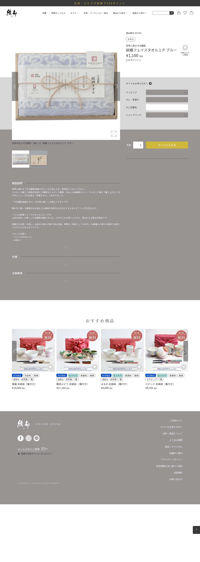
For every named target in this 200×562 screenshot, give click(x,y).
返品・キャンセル (173, 446)
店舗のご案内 (175, 453)
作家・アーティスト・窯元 (96, 13)
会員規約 (178, 472)
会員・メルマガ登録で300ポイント (100, 3)
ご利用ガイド (175, 420)
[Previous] (15, 86)
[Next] (117, 86)
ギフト (74, 13)
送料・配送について (172, 433)
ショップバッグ (133, 115)
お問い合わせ (175, 479)
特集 (44, 13)
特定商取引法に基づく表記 (169, 466)
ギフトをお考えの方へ (137, 83)
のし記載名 (131, 107)
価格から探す (140, 13)
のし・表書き (132, 99)
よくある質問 (175, 440)
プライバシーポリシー (171, 459)
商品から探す (120, 13)
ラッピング (131, 92)
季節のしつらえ (58, 13)
